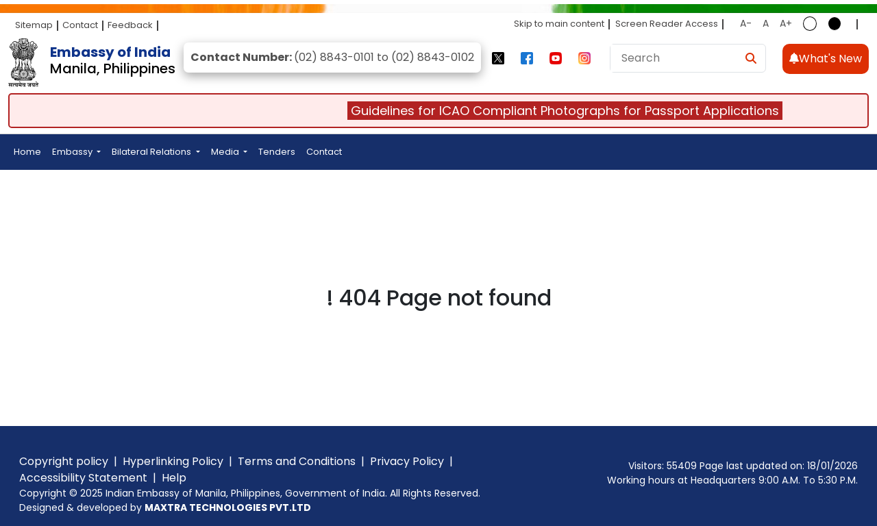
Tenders (276, 151)
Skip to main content (559, 23)
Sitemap (34, 25)
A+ (786, 23)
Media (226, 151)
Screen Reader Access (666, 23)
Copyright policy (63, 461)
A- (746, 23)
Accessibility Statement (83, 478)
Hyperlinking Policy (173, 461)
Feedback (130, 25)
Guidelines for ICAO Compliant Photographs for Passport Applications (571, 110)
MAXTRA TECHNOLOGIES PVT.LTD (228, 507)
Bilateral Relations (152, 151)
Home (27, 151)
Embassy (73, 151)
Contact (80, 25)
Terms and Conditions (297, 461)
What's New (825, 58)
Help (174, 478)
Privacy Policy (407, 461)
